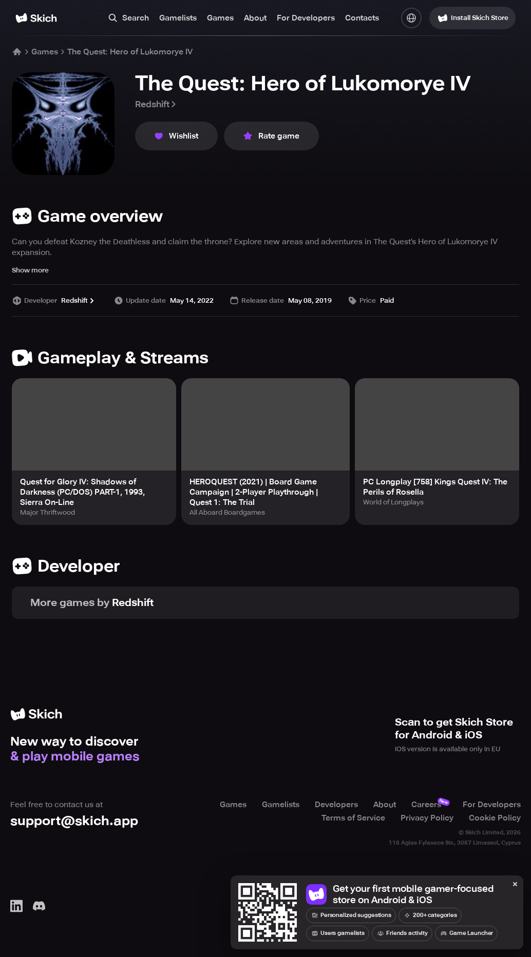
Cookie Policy (495, 818)
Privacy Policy (427, 818)
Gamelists (178, 18)
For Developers (306, 18)
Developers (336, 804)
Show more (30, 270)
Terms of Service (353, 818)
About (255, 18)
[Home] (36, 18)
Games (220, 18)
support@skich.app (74, 820)
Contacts (362, 18)
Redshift (156, 104)
